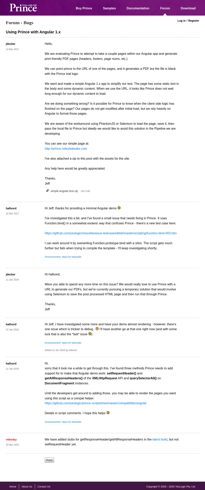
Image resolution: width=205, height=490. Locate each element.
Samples (109, 8)
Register (193, 20)
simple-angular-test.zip (64, 191)
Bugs (28, 22)
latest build (159, 439)
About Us (27, 486)
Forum (165, 8)
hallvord (11, 208)
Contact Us (44, 486)
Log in (182, 20)
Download (188, 8)
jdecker (10, 43)
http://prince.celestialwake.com (66, 148)
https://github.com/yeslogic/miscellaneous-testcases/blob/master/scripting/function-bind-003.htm (111, 233)
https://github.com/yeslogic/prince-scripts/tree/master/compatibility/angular (96, 403)
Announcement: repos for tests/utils (63, 257)
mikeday (11, 439)
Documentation (138, 8)
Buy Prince (84, 8)
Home (12, 486)
